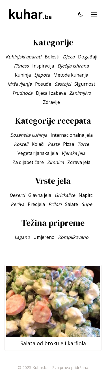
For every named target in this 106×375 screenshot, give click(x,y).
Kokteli (21, 144)
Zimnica (55, 162)
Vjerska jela (73, 153)
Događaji (87, 57)
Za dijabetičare (28, 162)
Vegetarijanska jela (38, 153)
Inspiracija (43, 66)
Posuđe (43, 84)
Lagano (22, 237)
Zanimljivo (80, 93)
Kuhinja (23, 75)
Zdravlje (51, 102)
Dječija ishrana (73, 66)
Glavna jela (39, 195)
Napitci (86, 195)
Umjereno (44, 237)
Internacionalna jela (72, 135)
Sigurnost (84, 84)
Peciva (17, 204)
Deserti (17, 195)
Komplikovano (73, 237)
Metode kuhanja (70, 75)
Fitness (21, 66)
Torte (83, 144)
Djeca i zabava (51, 93)
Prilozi (55, 204)
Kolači (38, 144)
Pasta (54, 144)
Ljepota (42, 75)
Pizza (68, 144)
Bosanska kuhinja (28, 135)
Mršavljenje (19, 84)
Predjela (36, 204)
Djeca (69, 57)
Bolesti (52, 57)
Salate (71, 204)
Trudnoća (22, 93)
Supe (86, 204)
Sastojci (63, 84)
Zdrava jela (78, 162)
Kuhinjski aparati (23, 57)
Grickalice (65, 195)
